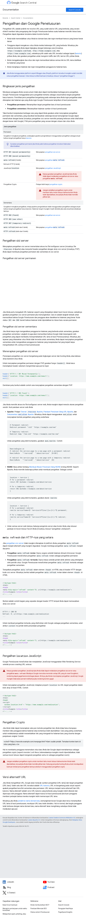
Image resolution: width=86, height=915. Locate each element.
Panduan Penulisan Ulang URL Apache (58, 412)
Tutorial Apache (32, 412)
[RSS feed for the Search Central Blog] (23, 887)
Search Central (23, 2)
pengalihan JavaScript (53, 168)
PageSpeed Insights (65, 912)
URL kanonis (44, 786)
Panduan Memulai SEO (38, 908)
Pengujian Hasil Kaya (65, 908)
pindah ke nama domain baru (29, 801)
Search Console (75, 10)
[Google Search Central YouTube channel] (63, 882)
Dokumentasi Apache (20, 414)
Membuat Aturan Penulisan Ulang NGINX (45, 467)
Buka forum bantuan (10, 905)
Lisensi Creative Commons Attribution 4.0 (62, 818)
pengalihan (54, 160)
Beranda (5, 18)
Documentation (11, 9)
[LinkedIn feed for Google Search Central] (23, 882)
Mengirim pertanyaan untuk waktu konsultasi (15, 909)
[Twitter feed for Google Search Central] (23, 893)
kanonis (78, 53)
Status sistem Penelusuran (40, 912)
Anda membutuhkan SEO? (39, 905)
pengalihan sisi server (52, 152)
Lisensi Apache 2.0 (34, 820)
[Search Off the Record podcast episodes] (63, 887)
